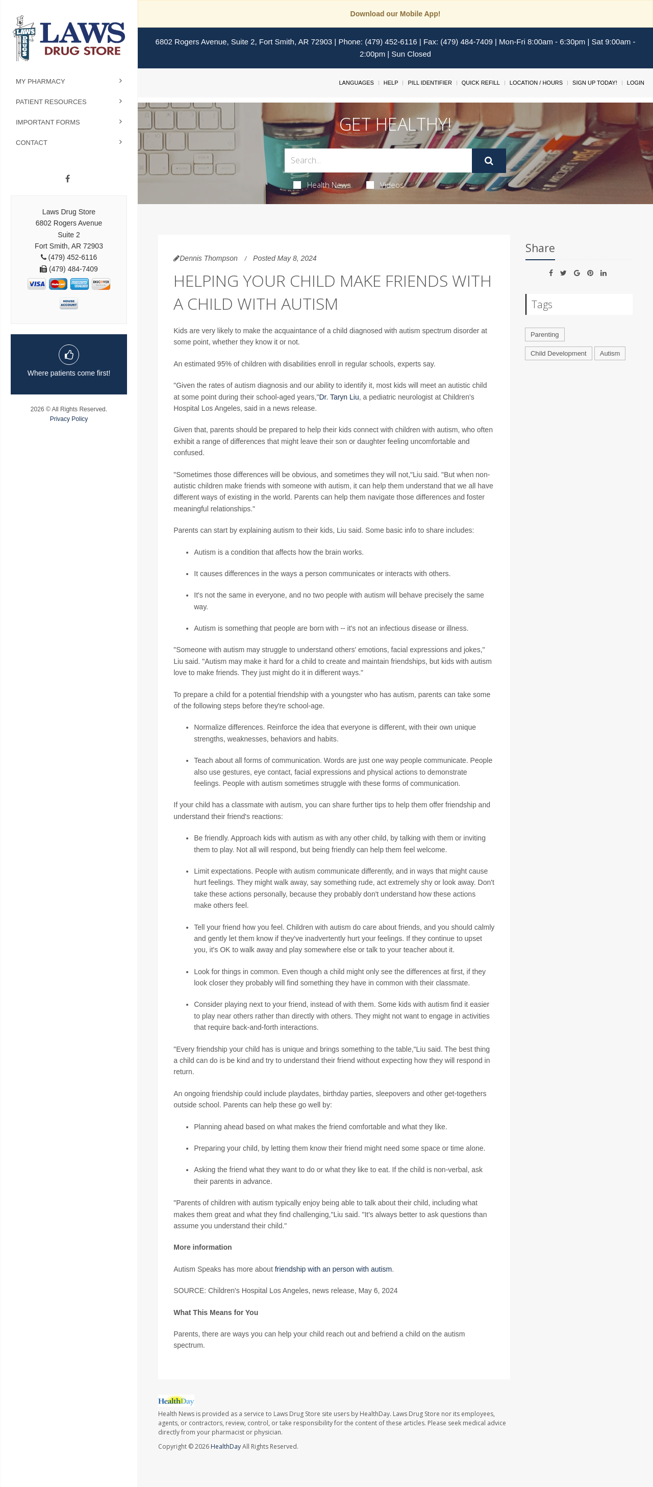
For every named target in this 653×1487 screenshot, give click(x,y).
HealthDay (226, 1446)
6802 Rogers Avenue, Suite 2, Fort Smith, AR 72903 (244, 41)
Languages (356, 83)
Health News (322, 185)
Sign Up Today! (594, 83)
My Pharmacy (40, 81)
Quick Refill (481, 83)
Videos (385, 185)
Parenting (545, 334)
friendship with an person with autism (333, 1269)
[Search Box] (378, 160)
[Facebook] (67, 179)
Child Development (559, 353)
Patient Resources (51, 102)
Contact (31, 142)
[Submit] (489, 160)
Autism (610, 353)
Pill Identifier (429, 83)
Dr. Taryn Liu (339, 397)
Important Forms (48, 122)
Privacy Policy (69, 419)
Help (391, 83)
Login (635, 83)
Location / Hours (536, 83)
